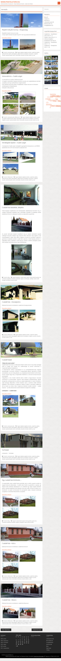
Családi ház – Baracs (9, 600)
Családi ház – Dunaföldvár (50, 42)
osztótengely (26, 278)
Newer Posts (37, 629)
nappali (21, 278)
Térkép (48, 650)
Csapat (46, 19)
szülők (37, 278)
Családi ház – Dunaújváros (11, 302)
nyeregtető (21, 522)
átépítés (22, 52)
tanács (13, 55)
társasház (22, 55)
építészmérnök (5, 53)
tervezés (26, 55)
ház (40, 277)
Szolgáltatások (48, 25)
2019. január (3, 646)
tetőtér (30, 55)
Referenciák (17, 117)
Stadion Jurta (47, 37)
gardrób (34, 277)
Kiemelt (46, 20)
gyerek (37, 277)
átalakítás (18, 277)
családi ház (34, 52)
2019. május (3, 644)
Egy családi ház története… (12, 480)
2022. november (4, 642)
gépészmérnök (21, 53)
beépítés (26, 52)
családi (21, 277)
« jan (17, 646)
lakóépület (26, 53)
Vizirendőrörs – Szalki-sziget (12, 76)
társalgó (3, 280)
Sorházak (5, 450)
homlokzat (4, 278)
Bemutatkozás (49, 640)
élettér (24, 277)
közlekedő (18, 278)
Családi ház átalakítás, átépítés (13, 207)
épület (10, 53)
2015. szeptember (5, 648)
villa (34, 55)
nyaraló (3, 55)
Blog (9, 277)
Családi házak (7, 360)
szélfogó (31, 278)
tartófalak (8, 280)
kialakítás (9, 278)
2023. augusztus (4, 640)
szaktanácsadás (9, 55)
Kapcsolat (48, 648)
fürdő (31, 277)
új (32, 55)
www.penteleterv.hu (10, 2)
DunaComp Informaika (38, 656)
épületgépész (14, 53)
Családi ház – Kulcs (8, 543)
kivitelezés (13, 278)
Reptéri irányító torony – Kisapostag (15, 30)
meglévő (36, 53)
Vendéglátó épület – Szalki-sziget (14, 143)
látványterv (31, 53)
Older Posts (6, 629)
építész (37, 52)
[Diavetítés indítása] (6, 37)
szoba (35, 278)
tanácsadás (18, 55)
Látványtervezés (11, 52)
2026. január (3, 638)
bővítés (29, 52)
